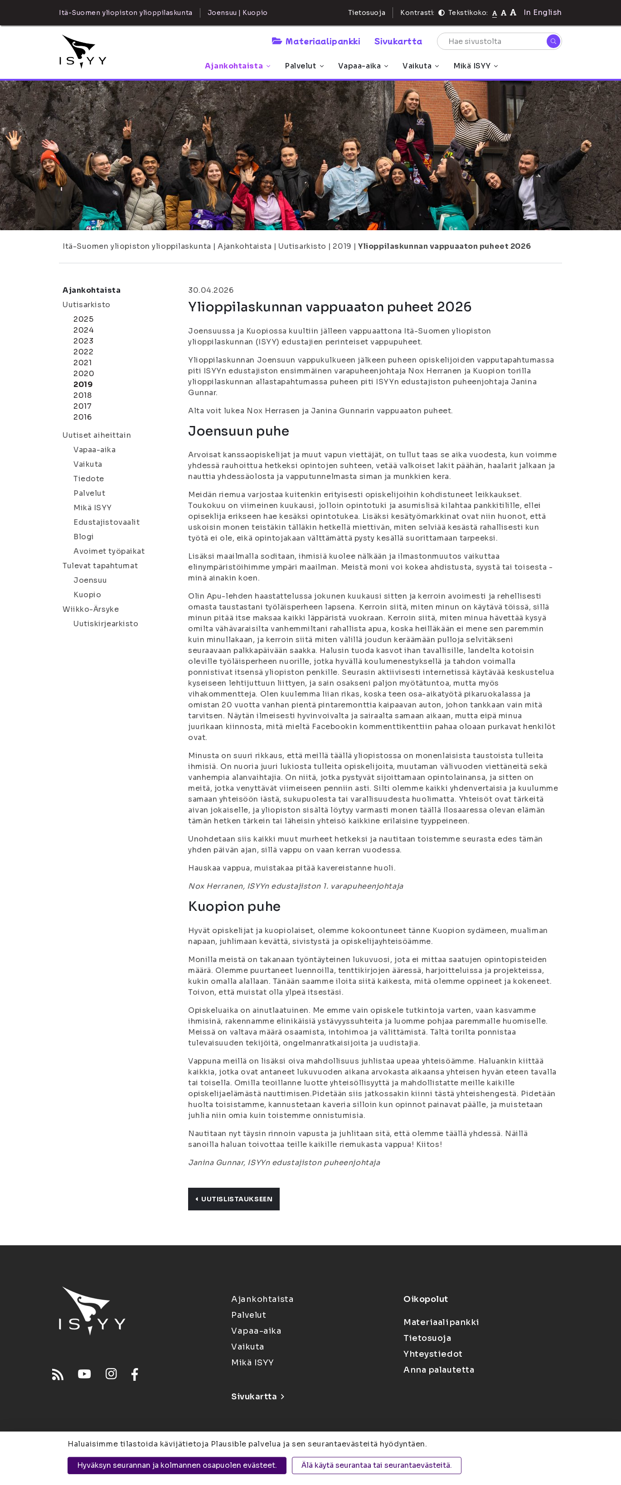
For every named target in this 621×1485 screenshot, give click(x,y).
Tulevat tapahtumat (100, 566)
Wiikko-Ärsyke (91, 609)
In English (543, 12)
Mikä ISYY (475, 66)
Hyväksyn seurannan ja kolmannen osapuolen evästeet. (177, 1465)
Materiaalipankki (316, 40)
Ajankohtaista (237, 66)
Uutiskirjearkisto (106, 624)
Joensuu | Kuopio (238, 13)
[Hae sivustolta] (499, 41)
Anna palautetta (438, 1370)
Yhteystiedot (433, 1354)
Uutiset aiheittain (97, 435)
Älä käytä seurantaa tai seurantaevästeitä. (376, 1465)
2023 (83, 341)
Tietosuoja (367, 13)
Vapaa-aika (363, 66)
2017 (82, 406)
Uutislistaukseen (233, 1199)
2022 (83, 352)
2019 (342, 246)
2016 (82, 417)
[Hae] (553, 41)
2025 (83, 319)
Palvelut (304, 66)
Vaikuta (421, 66)
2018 (82, 395)
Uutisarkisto (302, 246)
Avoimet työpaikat (109, 551)
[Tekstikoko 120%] (513, 12)
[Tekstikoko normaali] (494, 13)
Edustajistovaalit (106, 522)
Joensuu (90, 580)
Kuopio (87, 595)
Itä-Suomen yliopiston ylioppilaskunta (137, 246)
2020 (83, 373)
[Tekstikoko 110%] (503, 12)
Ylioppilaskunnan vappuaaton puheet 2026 (444, 246)
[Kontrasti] (441, 13)
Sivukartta (398, 40)
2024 (83, 330)
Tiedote (88, 479)
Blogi (83, 537)
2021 (82, 363)
